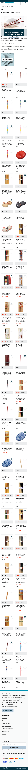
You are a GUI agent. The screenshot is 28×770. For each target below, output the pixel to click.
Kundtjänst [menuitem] (4, 718)
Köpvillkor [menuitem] (4, 720)
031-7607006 (10, 704)
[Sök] (26, 6)
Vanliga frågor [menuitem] (5, 731)
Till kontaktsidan (7, 710)
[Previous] (2, 26)
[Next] (25, 26)
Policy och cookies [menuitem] (6, 726)
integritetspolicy (22, 749)
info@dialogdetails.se (11, 706)
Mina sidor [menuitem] (4, 736)
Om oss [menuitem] (4, 734)
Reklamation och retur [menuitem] (7, 728)
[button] (2, 3)
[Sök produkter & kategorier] (13, 6)
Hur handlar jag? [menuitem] (6, 723)
